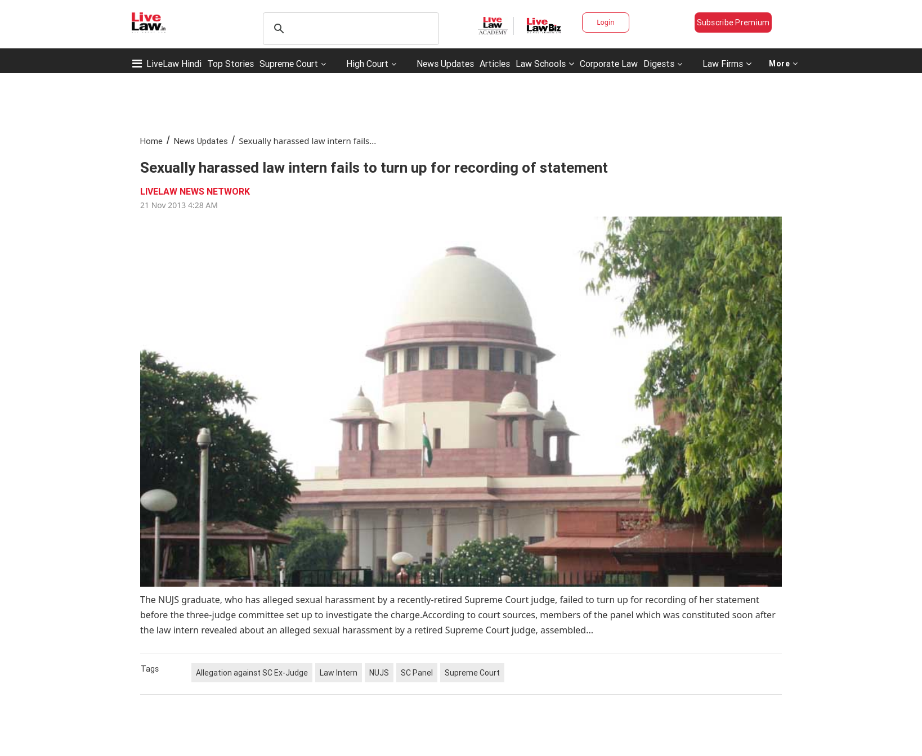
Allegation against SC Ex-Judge (252, 673)
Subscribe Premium (733, 22)
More (783, 63)
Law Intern (338, 673)
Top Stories (230, 63)
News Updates (445, 63)
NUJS (379, 673)
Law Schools (545, 63)
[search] (349, 28)
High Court (367, 63)
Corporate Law (609, 63)
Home (151, 141)
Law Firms (726, 63)
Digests (658, 63)
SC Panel (417, 673)
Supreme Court (288, 63)
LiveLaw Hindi (174, 63)
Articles (495, 63)
